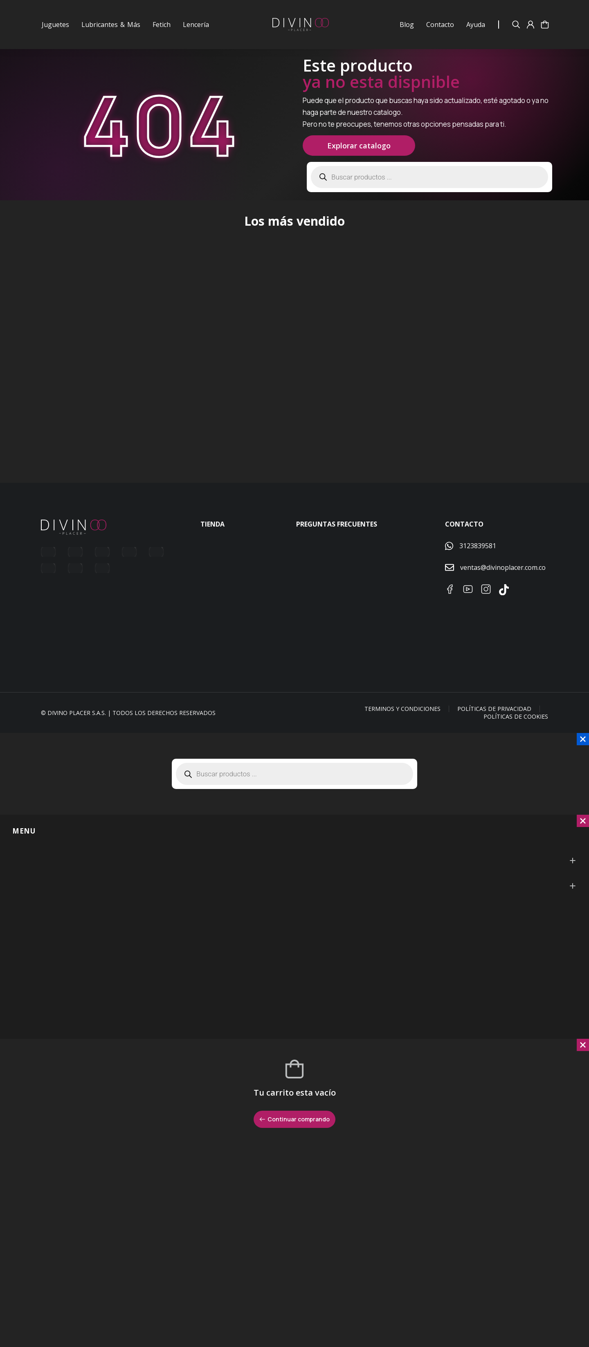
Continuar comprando (294, 1133)
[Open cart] (545, 24)
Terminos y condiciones (402, 722)
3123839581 (477, 559)
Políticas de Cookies (515, 731)
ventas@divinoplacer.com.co (503, 581)
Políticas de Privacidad (494, 722)
